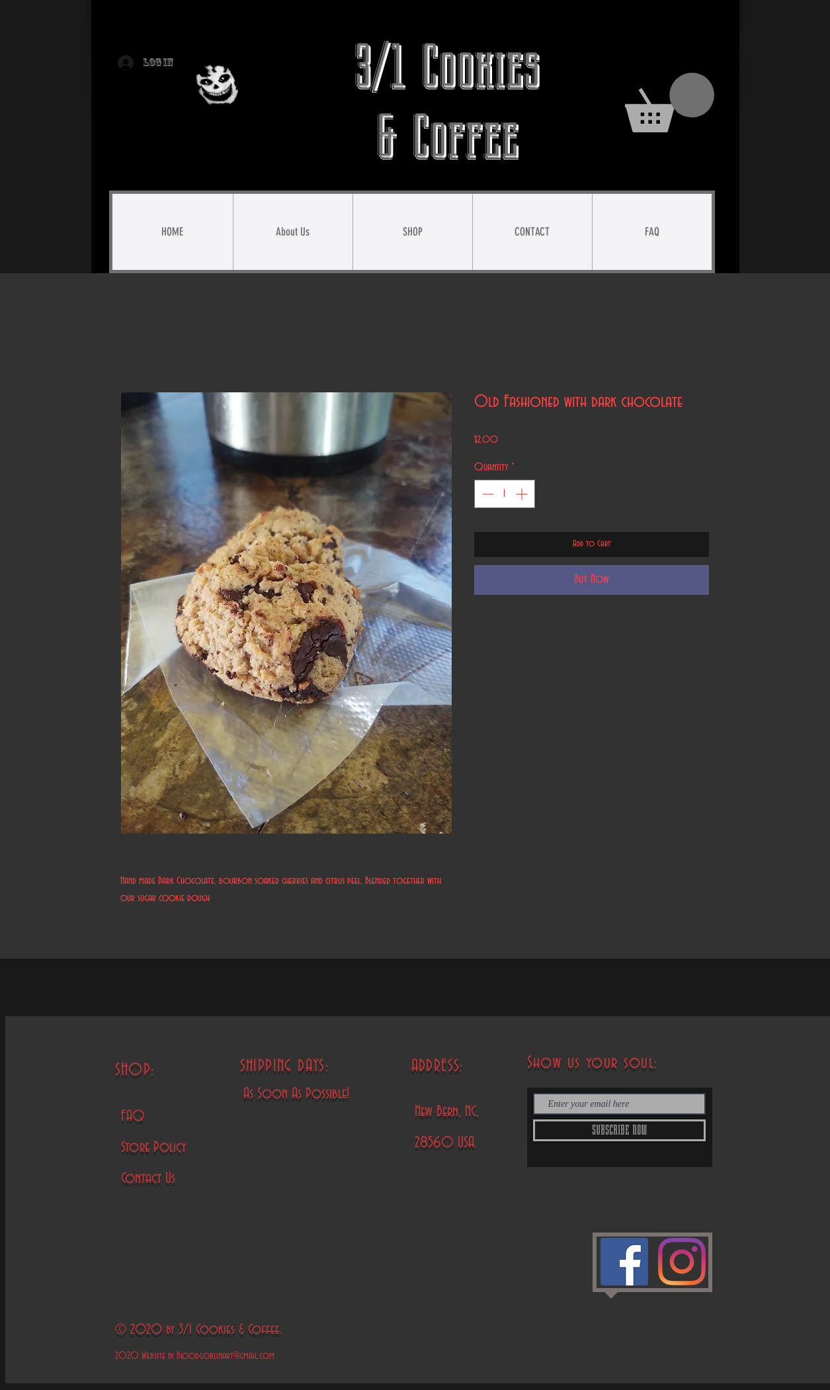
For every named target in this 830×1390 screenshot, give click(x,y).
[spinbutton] (505, 493)
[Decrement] (486, 493)
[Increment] (523, 493)
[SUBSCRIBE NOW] (619, 1130)
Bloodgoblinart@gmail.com (225, 1356)
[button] (669, 102)
